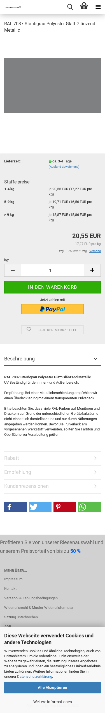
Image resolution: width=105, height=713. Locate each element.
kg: (6, 260)
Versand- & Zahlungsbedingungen (31, 598)
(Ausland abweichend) (64, 167)
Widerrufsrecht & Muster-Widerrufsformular (38, 607)
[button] (15, 507)
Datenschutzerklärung (34, 676)
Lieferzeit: (12, 161)
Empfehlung (17, 472)
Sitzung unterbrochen (21, 617)
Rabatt (11, 458)
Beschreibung (19, 359)
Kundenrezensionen (26, 486)
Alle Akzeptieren (52, 687)
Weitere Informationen (52, 702)
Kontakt (10, 588)
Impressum (13, 579)
